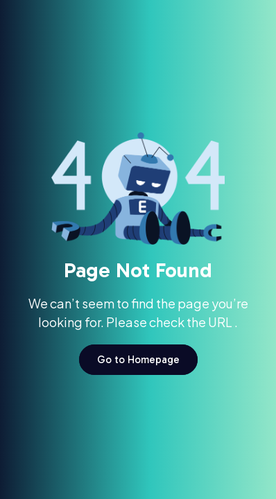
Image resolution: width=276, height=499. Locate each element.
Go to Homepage (138, 359)
